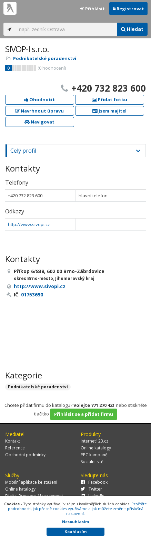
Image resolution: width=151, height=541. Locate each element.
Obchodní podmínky (25, 455)
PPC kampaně (94, 455)
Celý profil (23, 150)
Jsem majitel (109, 111)
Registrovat (128, 8)
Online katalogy (96, 448)
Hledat (132, 29)
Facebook (94, 482)
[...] (66, 29)
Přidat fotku (109, 99)
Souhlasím (76, 531)
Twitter (91, 489)
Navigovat (39, 122)
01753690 (32, 294)
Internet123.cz (94, 441)
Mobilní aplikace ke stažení (31, 482)
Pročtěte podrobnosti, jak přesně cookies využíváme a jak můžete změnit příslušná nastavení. (77, 508)
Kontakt (12, 441)
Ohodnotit (39, 99)
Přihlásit (92, 8)
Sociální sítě (92, 461)
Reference (15, 448)
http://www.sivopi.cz (29, 224)
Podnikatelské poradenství (44, 58)
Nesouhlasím (75, 521)
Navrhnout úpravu (39, 111)
